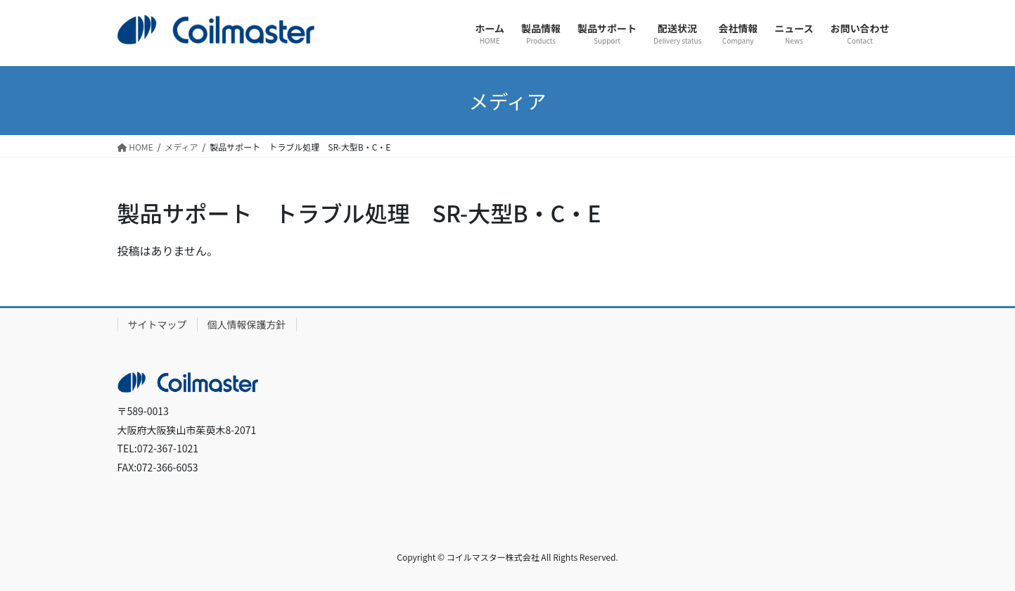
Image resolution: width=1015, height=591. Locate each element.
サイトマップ (157, 324)
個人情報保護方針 (247, 324)
